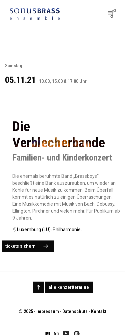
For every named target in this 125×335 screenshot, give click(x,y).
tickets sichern (26, 246)
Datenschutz (75, 311)
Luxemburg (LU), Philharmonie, (49, 229)
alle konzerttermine (69, 287)
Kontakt (98, 311)
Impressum (47, 311)
